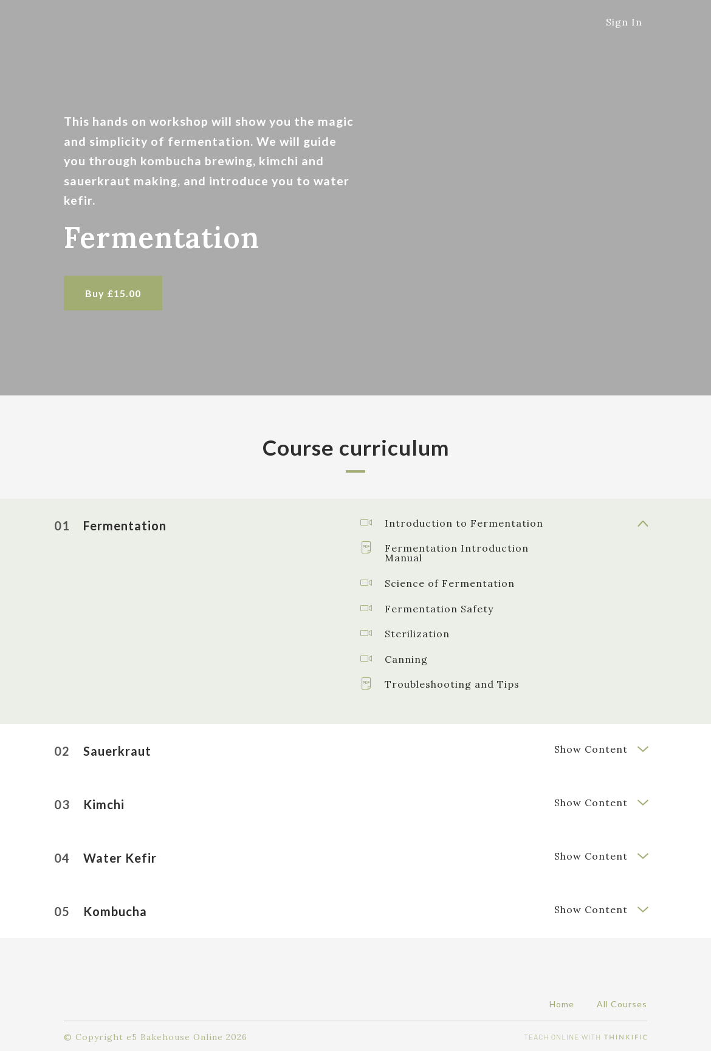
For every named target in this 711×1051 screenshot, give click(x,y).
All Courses (622, 1001)
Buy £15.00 (113, 293)
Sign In (624, 22)
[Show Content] (642, 522)
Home (561, 1001)
